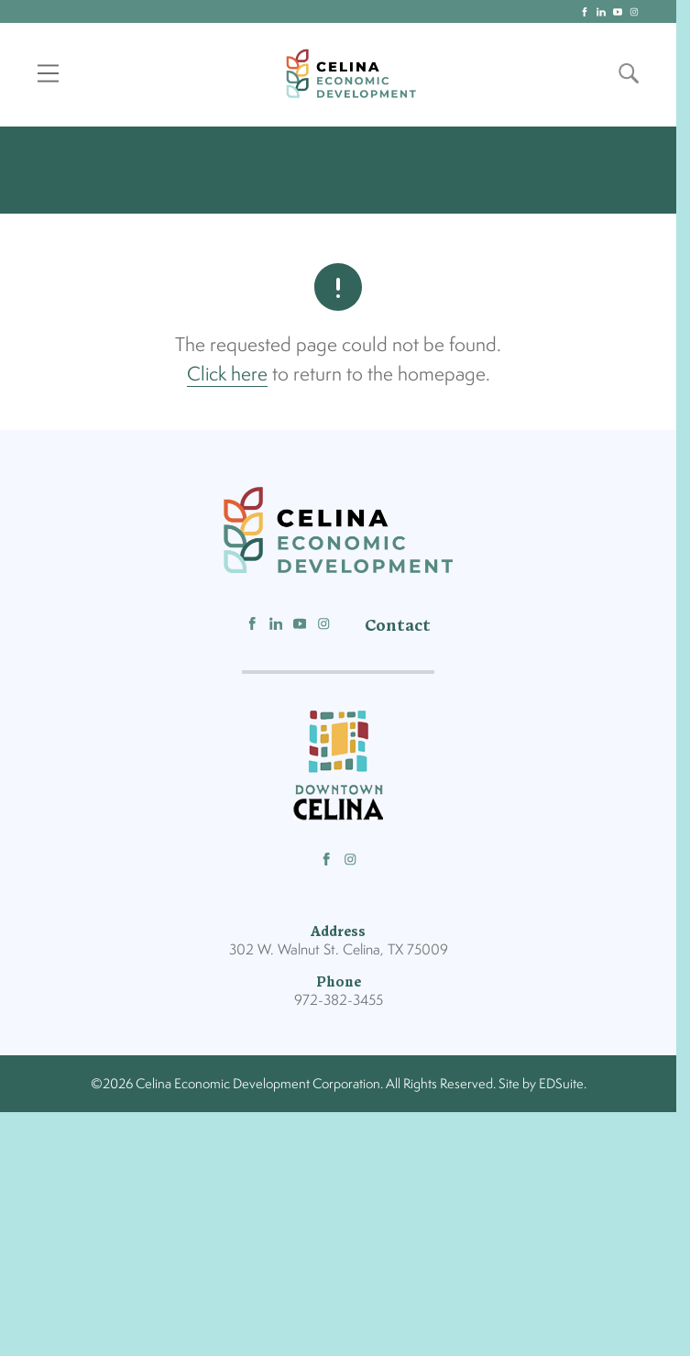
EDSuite (561, 1086)
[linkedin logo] (601, 12)
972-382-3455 (338, 1002)
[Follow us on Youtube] (300, 628)
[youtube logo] (617, 12)
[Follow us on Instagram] (324, 628)
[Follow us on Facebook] (252, 628)
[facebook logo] (584, 12)
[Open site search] (629, 74)
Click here (227, 376)
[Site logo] (351, 74)
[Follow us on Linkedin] (276, 628)
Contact (398, 628)
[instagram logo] (634, 12)
